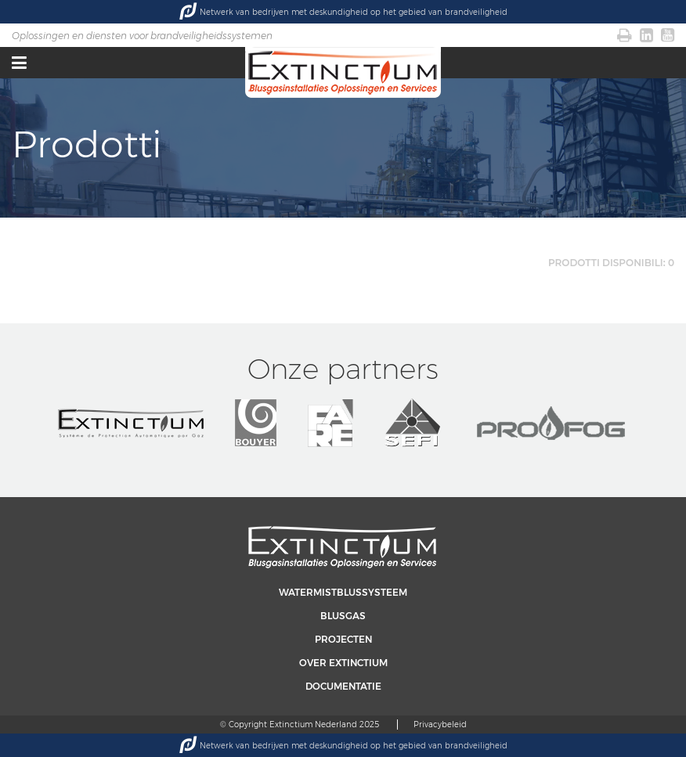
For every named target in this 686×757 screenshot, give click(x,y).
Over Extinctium (343, 663)
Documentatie (343, 686)
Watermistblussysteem (343, 592)
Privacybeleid (440, 724)
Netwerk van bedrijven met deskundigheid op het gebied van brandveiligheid (343, 12)
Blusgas (343, 616)
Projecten (343, 639)
